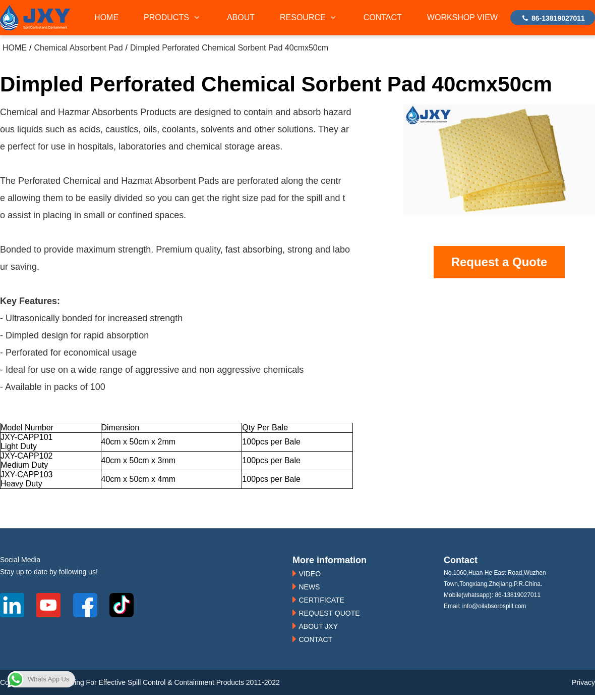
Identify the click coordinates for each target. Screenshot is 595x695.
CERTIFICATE (321, 600)
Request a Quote (499, 262)
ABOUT (241, 17)
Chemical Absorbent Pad (78, 47)
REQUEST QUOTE (329, 613)
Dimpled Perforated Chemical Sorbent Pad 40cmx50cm (229, 47)
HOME (106, 17)
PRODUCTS (173, 17)
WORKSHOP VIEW (462, 17)
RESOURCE (309, 17)
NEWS (309, 587)
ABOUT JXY (318, 626)
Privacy (583, 682)
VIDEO (310, 574)
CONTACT (383, 17)
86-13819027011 (552, 18)
